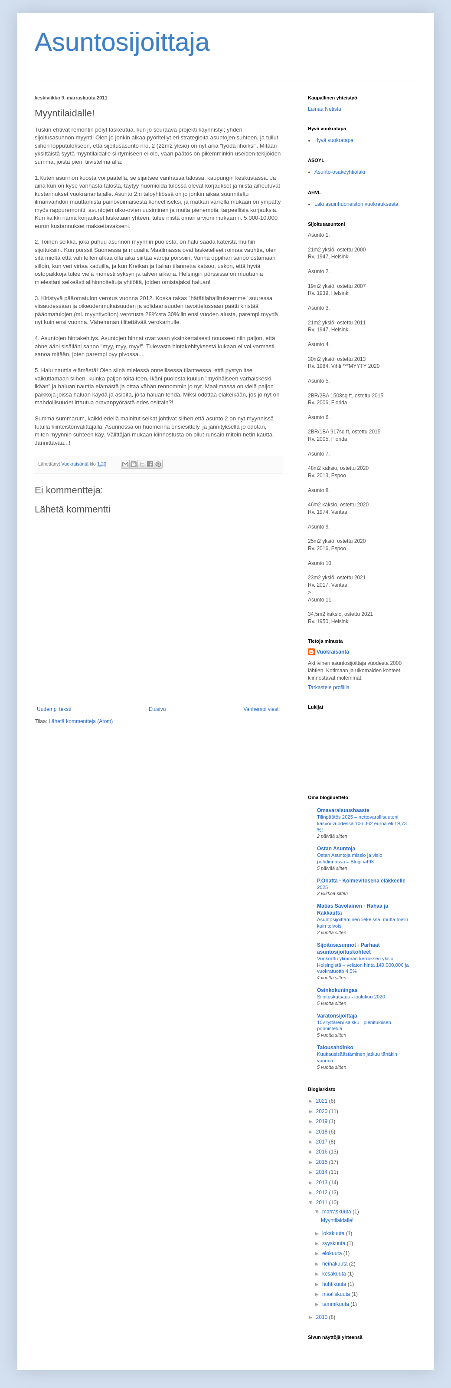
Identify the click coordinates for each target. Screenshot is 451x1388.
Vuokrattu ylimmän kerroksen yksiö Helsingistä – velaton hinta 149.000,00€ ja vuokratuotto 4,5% (363, 965)
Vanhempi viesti (261, 709)
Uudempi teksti (54, 709)
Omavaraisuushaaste (343, 810)
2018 (322, 1132)
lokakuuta (334, 1233)
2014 (322, 1172)
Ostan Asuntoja (336, 849)
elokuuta (332, 1253)
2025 (322, 887)
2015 (322, 1162)
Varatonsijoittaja (337, 1016)
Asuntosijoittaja (122, 41)
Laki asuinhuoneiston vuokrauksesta (356, 204)
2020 (322, 1111)
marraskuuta (337, 1212)
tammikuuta (336, 1304)
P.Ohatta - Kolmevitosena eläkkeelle (361, 881)
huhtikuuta (335, 1284)
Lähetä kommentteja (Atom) (81, 721)
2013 (322, 1183)
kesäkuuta (334, 1274)
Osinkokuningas (337, 990)
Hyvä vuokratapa (333, 140)
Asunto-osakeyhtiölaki (339, 172)
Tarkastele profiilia (329, 687)
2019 (322, 1121)
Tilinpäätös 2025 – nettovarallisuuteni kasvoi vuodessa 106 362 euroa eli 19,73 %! (362, 823)
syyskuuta (334, 1243)
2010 (322, 1317)
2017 (322, 1142)
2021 (322, 1101)
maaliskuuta (336, 1294)
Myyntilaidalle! (337, 1220)
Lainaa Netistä (324, 109)
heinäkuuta (335, 1264)
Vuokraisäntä (333, 652)
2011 (322, 1203)
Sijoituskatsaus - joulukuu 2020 (351, 996)
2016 (322, 1152)
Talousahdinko (335, 1047)
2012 (322, 1193)
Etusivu (157, 709)
